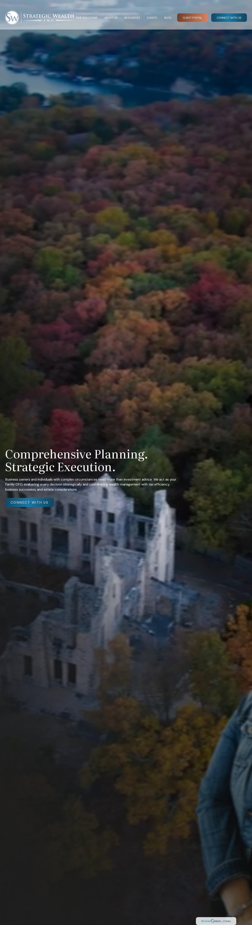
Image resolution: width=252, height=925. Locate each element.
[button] (86, 11)
